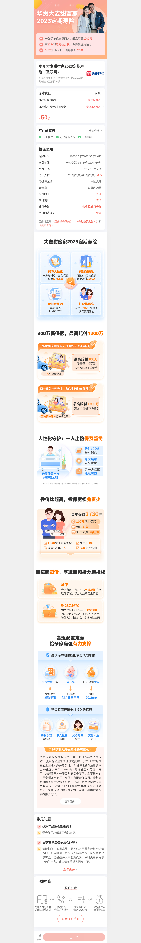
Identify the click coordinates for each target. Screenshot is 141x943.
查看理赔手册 (70, 919)
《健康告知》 (46, 225)
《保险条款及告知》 (87, 221)
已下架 (74, 937)
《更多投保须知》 (62, 221)
